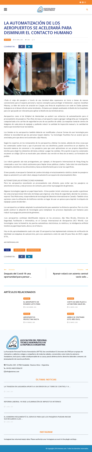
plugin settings (71, 439)
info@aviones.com (12, 371)
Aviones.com (62, 449)
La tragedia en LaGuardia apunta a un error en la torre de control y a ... (37, 386)
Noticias (7, 40)
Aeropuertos (19, 250)
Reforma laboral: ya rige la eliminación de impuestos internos (32, 402)
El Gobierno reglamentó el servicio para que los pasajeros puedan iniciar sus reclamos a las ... (37, 418)
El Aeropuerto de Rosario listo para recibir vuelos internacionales (31, 305)
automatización (33, 250)
